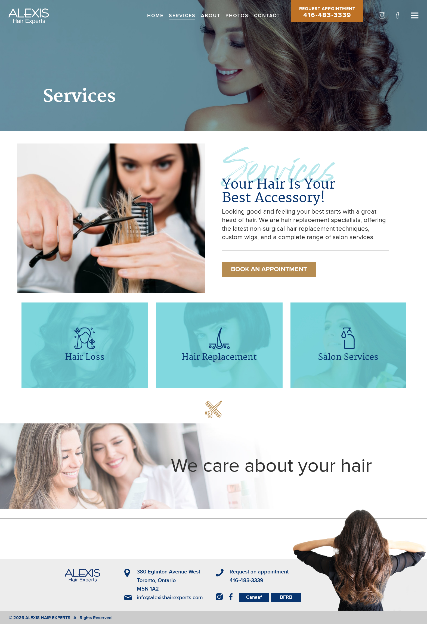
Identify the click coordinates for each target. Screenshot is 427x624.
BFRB (286, 597)
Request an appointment (259, 572)
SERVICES (182, 15)
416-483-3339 (327, 15)
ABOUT (210, 15)
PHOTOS (237, 15)
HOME (155, 15)
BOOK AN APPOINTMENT (269, 269)
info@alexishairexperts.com (170, 597)
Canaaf (254, 597)
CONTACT (267, 15)
